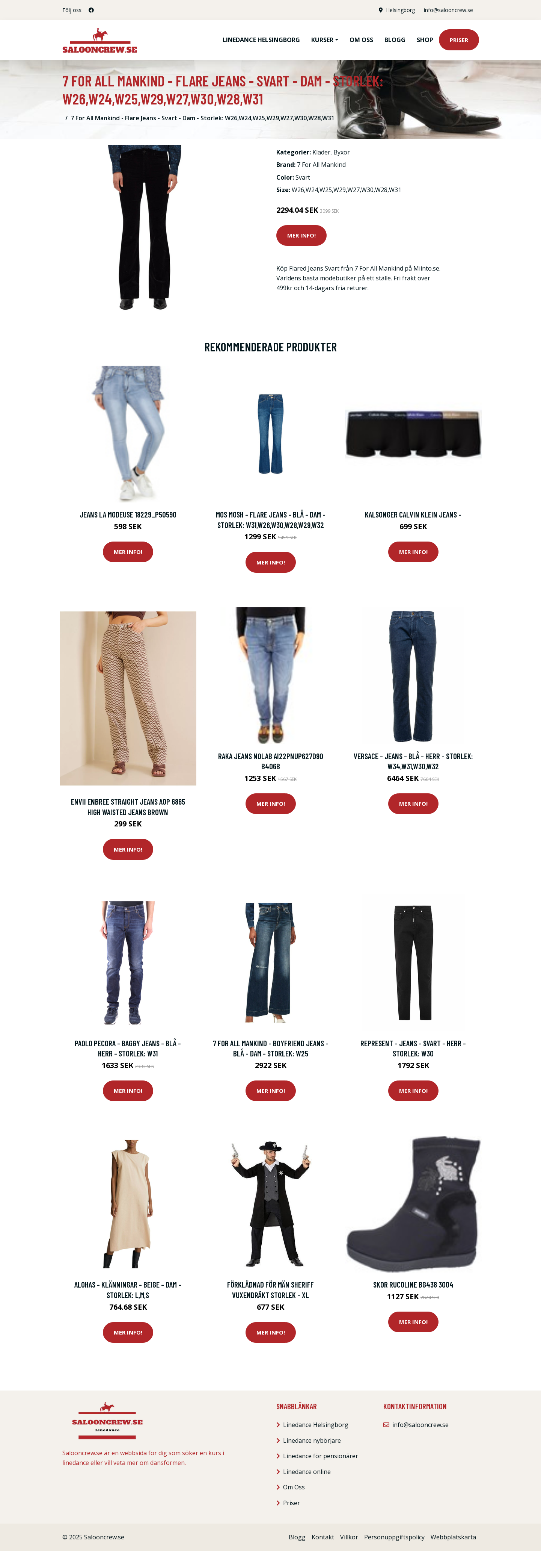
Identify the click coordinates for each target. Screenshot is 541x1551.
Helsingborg (400, 10)
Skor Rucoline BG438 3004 (413, 1284)
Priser (459, 40)
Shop (425, 40)
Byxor (341, 152)
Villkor (349, 1537)
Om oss (361, 40)
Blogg (394, 40)
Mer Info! (301, 235)
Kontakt (323, 1537)
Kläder (321, 152)
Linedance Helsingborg (261, 40)
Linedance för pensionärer (320, 1456)
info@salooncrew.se (448, 10)
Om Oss (294, 1487)
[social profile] (91, 10)
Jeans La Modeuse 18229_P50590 (128, 514)
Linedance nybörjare (312, 1440)
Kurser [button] (322, 40)
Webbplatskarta (453, 1537)
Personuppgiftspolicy (394, 1537)
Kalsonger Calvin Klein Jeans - (413, 514)
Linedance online (307, 1472)
